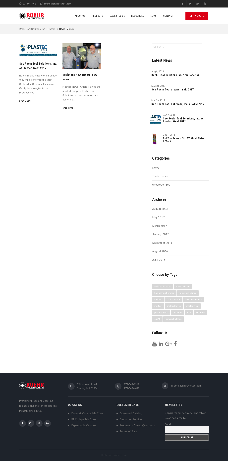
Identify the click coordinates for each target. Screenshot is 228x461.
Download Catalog (131, 413)
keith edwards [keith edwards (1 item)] (173, 299)
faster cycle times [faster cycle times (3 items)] (187, 293)
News (154, 15)
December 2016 (162, 243)
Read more (24, 101)
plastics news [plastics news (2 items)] (161, 312)
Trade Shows (160, 176)
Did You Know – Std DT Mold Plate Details (183, 139)
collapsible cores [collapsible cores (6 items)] (162, 286)
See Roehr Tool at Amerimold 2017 (172, 89)
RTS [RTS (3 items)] (189, 312)
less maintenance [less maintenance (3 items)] (193, 299)
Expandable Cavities (84, 425)
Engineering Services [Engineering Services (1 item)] (164, 293)
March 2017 (159, 226)
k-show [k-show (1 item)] (158, 299)
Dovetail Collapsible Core (87, 413)
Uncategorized (161, 184)
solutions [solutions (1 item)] (200, 312)
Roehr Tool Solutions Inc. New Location (175, 75)
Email (168, 424)
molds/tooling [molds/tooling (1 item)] (174, 306)
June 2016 (158, 260)
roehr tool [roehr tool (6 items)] (177, 312)
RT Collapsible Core (83, 419)
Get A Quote (197, 15)
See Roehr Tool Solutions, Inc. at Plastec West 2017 (183, 120)
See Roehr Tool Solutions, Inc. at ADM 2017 (177, 104)
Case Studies (117, 15)
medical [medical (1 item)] (158, 306)
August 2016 (160, 251)
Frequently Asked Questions (137, 425)
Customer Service (131, 419)
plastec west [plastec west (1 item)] (192, 306)
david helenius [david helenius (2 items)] (183, 286)
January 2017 (160, 234)
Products (97, 15)
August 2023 (160, 209)
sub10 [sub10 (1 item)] (157, 319)
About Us (80, 15)
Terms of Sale (128, 431)
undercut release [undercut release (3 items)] (173, 319)
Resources (137, 15)
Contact (168, 15)
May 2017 (158, 217)
